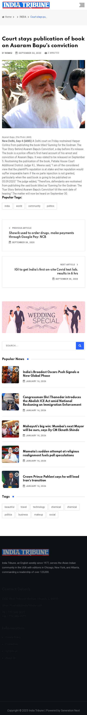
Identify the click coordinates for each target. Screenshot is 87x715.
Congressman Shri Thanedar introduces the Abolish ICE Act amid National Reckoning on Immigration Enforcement (52, 401)
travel (24, 507)
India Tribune (36, 712)
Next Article (69, 264)
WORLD (19, 206)
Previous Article (20, 228)
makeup (38, 514)
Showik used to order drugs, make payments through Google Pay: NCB (41, 235)
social (52, 514)
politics (8, 514)
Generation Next (70, 712)
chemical (56, 507)
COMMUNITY (34, 206)
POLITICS (50, 206)
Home (7, 17)
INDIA (23, 17)
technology (39, 507)
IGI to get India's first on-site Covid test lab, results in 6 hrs (46, 271)
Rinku (8, 53)
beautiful (9, 507)
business (23, 514)
